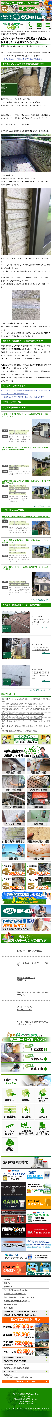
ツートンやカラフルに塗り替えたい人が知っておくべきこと (32, 1023)
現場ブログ (12, 31)
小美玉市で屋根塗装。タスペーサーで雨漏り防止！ (40, 675)
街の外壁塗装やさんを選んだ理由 (16, 1290)
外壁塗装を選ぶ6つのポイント (15, 1294)
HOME (3, 31)
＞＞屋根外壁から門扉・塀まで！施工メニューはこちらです (22, 397)
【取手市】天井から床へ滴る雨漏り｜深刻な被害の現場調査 (22, 714)
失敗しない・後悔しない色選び (29, 951)
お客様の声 (8, 1287)
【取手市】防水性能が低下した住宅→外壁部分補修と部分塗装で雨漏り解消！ (25, 722)
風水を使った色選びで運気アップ (26, 979)
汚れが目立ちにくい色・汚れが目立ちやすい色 (32, 993)
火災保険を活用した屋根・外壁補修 (16, 1368)
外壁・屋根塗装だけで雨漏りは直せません (19, 1297)
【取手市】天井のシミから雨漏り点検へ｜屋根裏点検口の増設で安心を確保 (25, 700)
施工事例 (7, 1279)
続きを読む (46, 627)
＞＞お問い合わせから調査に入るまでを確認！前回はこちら (22, 59)
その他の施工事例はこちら (41, 506)
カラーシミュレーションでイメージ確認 (32, 964)
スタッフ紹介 (9, 1308)
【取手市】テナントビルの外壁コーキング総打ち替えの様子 (22, 716)
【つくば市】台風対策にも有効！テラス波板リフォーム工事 (22, 704)
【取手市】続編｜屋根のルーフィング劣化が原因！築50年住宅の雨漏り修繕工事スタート (25, 710)
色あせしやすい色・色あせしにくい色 (25, 1008)
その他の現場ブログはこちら (40, 690)
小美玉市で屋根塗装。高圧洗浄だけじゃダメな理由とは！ (40, 622)
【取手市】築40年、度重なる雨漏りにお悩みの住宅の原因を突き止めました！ (25, 727)
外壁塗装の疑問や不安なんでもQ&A (17, 1301)
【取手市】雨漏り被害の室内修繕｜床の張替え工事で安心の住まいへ (25, 706)
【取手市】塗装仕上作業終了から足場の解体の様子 (19, 731)
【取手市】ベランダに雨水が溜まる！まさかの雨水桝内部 (21, 719)
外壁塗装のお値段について (13, 1304)
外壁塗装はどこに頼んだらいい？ (16, 1364)
